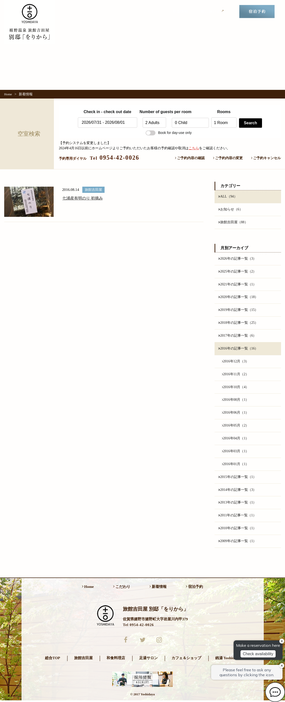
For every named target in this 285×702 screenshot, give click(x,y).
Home (8, 94)
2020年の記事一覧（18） (238, 298)
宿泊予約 (194, 588)
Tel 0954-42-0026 (138, 626)
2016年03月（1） (235, 452)
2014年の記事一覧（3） (237, 491)
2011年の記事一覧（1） (237, 517)
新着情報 (180, 11)
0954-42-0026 (114, 157)
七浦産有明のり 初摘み (82, 198)
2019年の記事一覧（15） (238, 310)
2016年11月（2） (235, 375)
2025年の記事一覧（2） (237, 272)
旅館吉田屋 (83, 659)
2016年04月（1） (235, 439)
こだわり (151, 11)
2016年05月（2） (235, 426)
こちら (194, 148)
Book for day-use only (169, 133)
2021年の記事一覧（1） (237, 284)
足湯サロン (148, 659)
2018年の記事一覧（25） (238, 323)
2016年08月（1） (235, 400)
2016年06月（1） (235, 413)
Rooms (223, 112)
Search (250, 123)
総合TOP (52, 659)
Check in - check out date (107, 112)
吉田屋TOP (213, 11)
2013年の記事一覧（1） (237, 504)
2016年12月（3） (235, 362)
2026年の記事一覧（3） (237, 259)
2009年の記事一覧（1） (237, 542)
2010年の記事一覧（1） (237, 529)
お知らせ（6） (230, 209)
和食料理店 (116, 659)
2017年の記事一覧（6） (237, 336)
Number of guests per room (154, 112)
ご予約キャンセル (266, 158)
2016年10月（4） (235, 388)
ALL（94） (227, 197)
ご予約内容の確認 (190, 158)
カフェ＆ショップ (186, 659)
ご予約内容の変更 (228, 158)
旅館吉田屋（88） (233, 222)
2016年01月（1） (235, 465)
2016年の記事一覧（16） (238, 349)
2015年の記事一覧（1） (237, 478)
